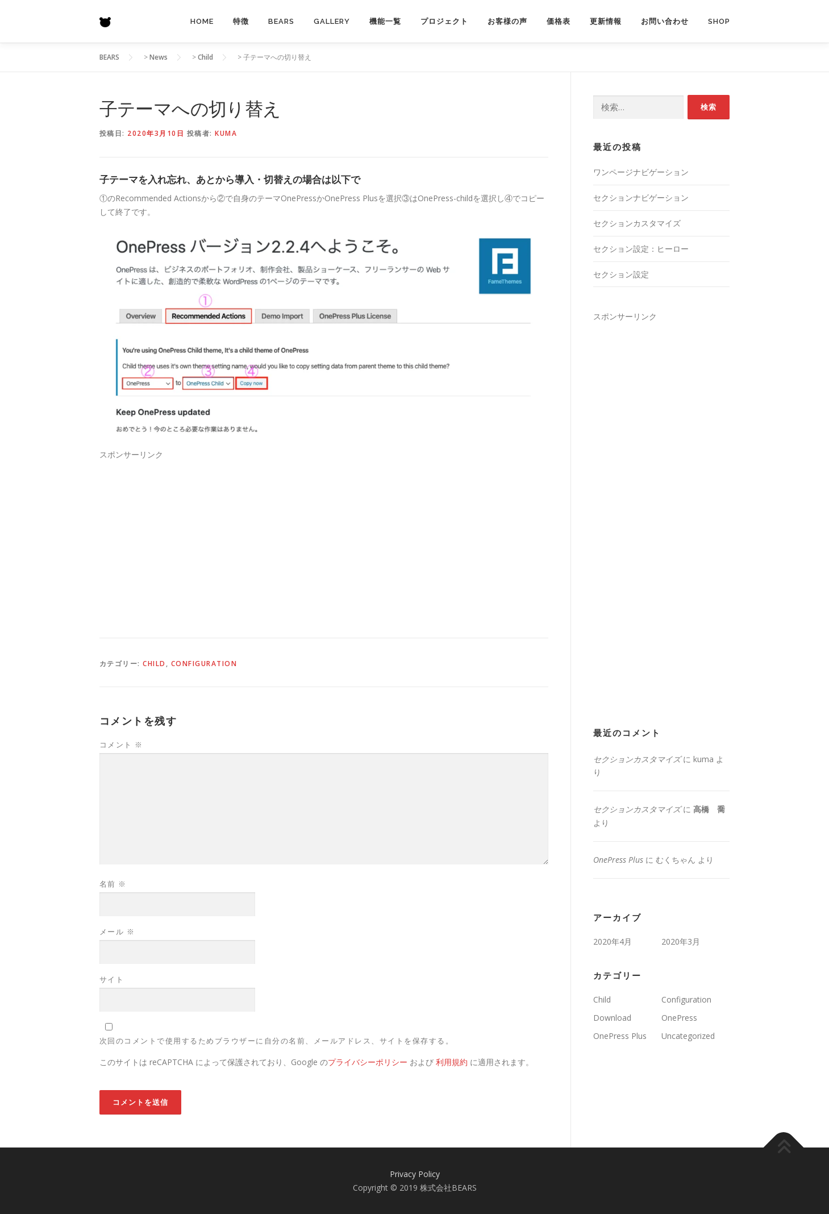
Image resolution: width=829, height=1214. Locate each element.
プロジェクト (444, 21)
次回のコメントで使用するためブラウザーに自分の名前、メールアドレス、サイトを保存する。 (276, 1041)
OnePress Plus (618, 859)
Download (612, 1017)
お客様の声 (507, 21)
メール (117, 931)
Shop (719, 21)
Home (202, 21)
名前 (113, 884)
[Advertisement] (323, 541)
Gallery (332, 21)
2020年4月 (612, 941)
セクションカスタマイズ (637, 223)
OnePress (679, 1017)
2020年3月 (680, 941)
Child (154, 663)
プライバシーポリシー (367, 1062)
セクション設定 (621, 274)
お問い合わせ (665, 21)
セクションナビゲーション (641, 197)
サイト (111, 979)
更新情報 (606, 21)
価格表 (558, 21)
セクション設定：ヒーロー (641, 248)
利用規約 (452, 1062)
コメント (121, 744)
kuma (226, 133)
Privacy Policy (415, 1174)
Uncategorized (688, 1035)
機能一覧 (385, 21)
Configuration (204, 663)
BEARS (281, 21)
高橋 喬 (709, 809)
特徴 (241, 21)
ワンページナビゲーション (641, 172)
